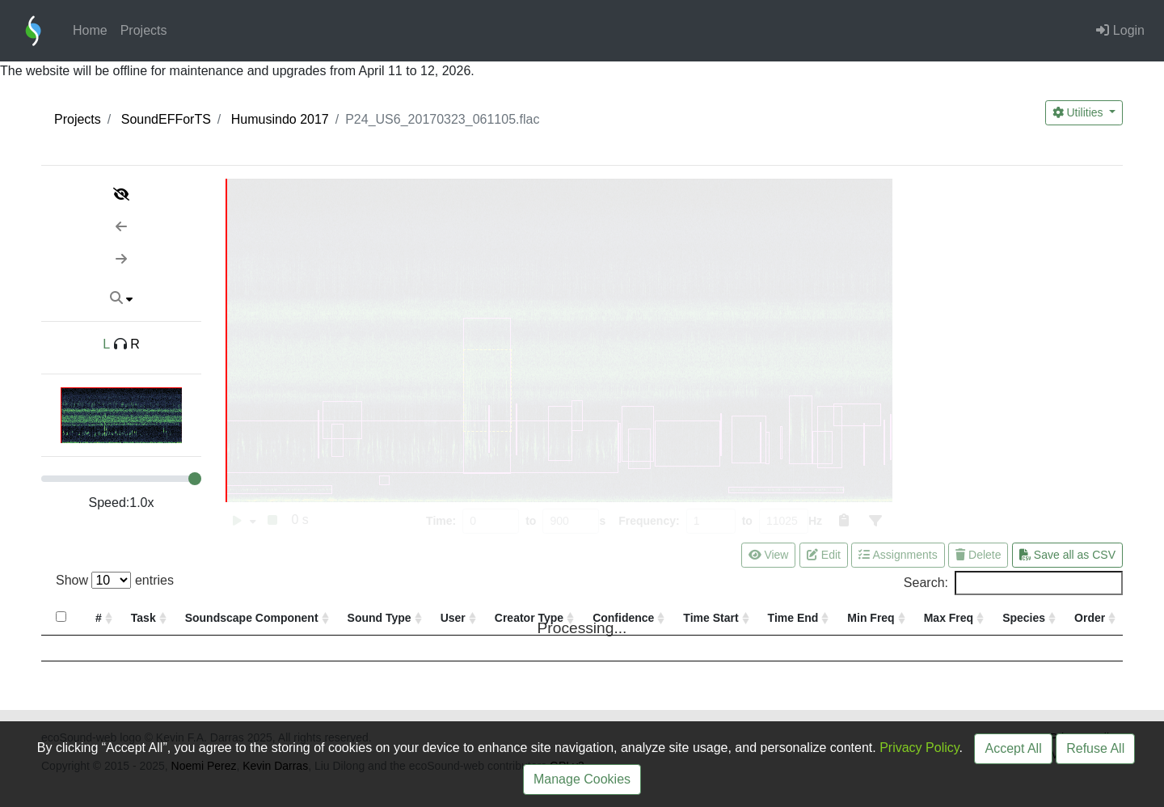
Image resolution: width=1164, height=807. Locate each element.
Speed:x (121, 502)
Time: (441, 520)
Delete (978, 554)
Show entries (115, 580)
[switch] (237, 521)
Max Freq (948, 617)
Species (1023, 617)
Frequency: (648, 520)
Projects (143, 30)
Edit (824, 554)
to (530, 520)
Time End (793, 617)
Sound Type (379, 617)
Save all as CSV (1067, 554)
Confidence (623, 617)
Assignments (897, 554)
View (769, 554)
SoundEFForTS (166, 119)
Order (1089, 617)
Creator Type (529, 617)
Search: (1013, 583)
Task (143, 617)
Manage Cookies (582, 779)
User (453, 617)
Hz (815, 520)
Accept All (1013, 748)
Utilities (1079, 112)
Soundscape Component (251, 617)
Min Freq (870, 617)
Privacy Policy (919, 747)
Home (90, 30)
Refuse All (1095, 748)
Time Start (710, 617)
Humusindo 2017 (280, 119)
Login (1120, 30)
